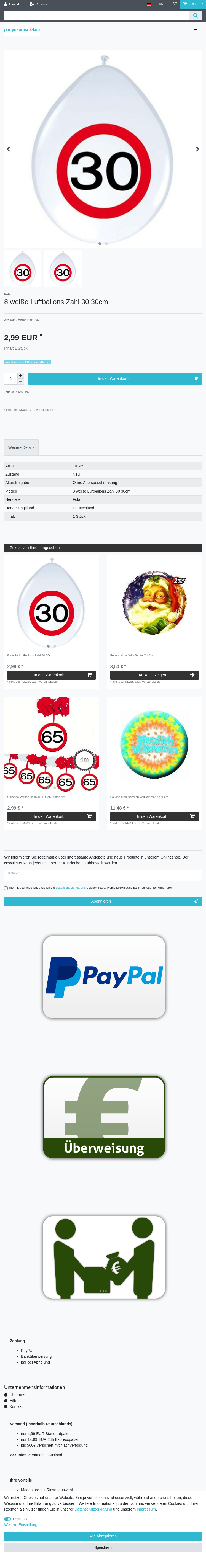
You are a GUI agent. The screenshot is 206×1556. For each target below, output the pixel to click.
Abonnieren (144, 901)
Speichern (103, 1547)
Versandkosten (45, 409)
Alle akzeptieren (103, 1536)
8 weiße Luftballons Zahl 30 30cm (30, 655)
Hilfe (13, 1400)
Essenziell (21, 1519)
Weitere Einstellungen (23, 1524)
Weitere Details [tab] (21, 447)
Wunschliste (17, 392)
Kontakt (15, 1406)
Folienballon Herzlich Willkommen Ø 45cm (139, 796)
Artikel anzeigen (166, 675)
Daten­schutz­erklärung (93, 1509)
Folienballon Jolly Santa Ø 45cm (132, 655)
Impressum (146, 1509)
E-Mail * (13, 872)
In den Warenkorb (148, 378)
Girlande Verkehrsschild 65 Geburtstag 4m (36, 796)
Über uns (17, 1395)
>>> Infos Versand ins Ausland (36, 1455)
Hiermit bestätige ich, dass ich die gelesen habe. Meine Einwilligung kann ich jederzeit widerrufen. (91, 887)
